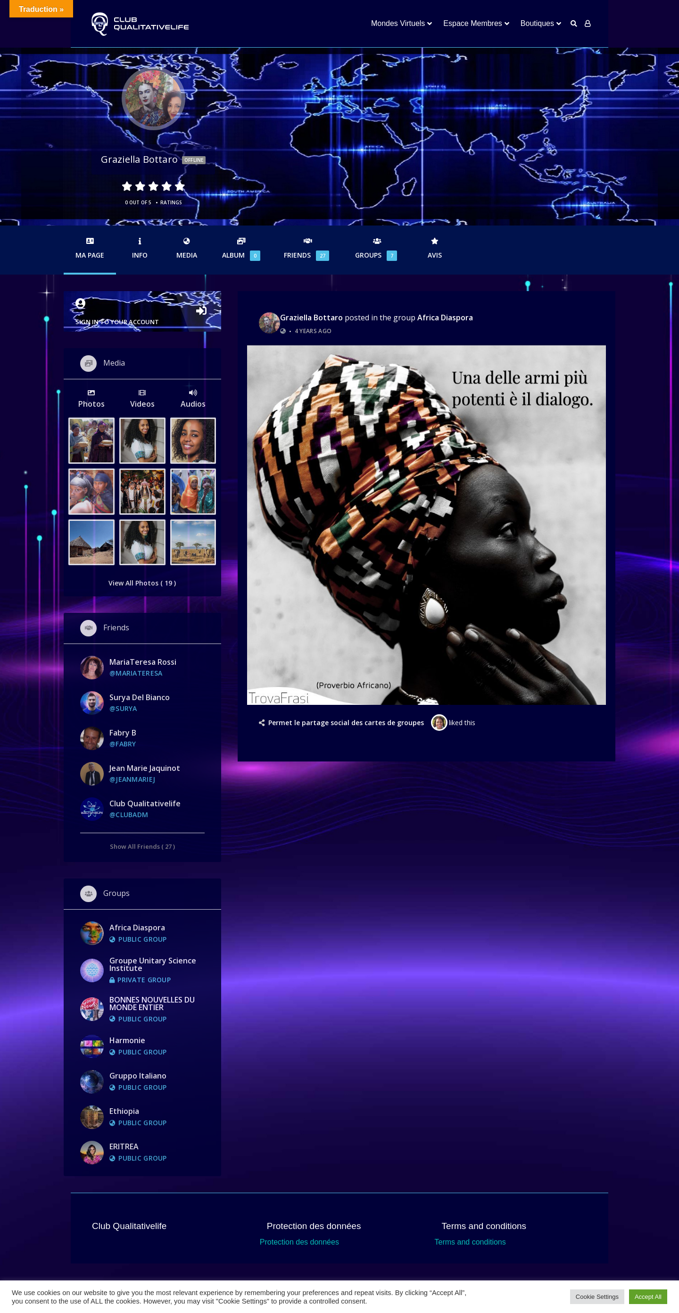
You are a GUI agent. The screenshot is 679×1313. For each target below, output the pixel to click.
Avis (435, 248)
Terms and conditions (470, 1242)
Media (187, 248)
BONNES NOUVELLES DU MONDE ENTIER (152, 1003)
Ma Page (89, 248)
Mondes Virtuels (398, 23)
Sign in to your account (142, 312)
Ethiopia (124, 1111)
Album (241, 249)
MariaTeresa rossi (142, 662)
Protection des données (299, 1242)
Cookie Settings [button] (597, 1296)
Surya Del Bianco (139, 697)
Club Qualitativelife (145, 803)
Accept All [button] (648, 1296)
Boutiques (537, 23)
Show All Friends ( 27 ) (142, 846)
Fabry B (122, 733)
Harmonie (127, 1040)
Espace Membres (472, 23)
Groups (377, 249)
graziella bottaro (311, 317)
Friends (307, 249)
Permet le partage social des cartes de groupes (346, 722)
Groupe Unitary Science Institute (152, 964)
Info (139, 248)
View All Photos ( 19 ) (142, 582)
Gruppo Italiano (137, 1075)
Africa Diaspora (445, 317)
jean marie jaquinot (144, 768)
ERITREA (124, 1146)
